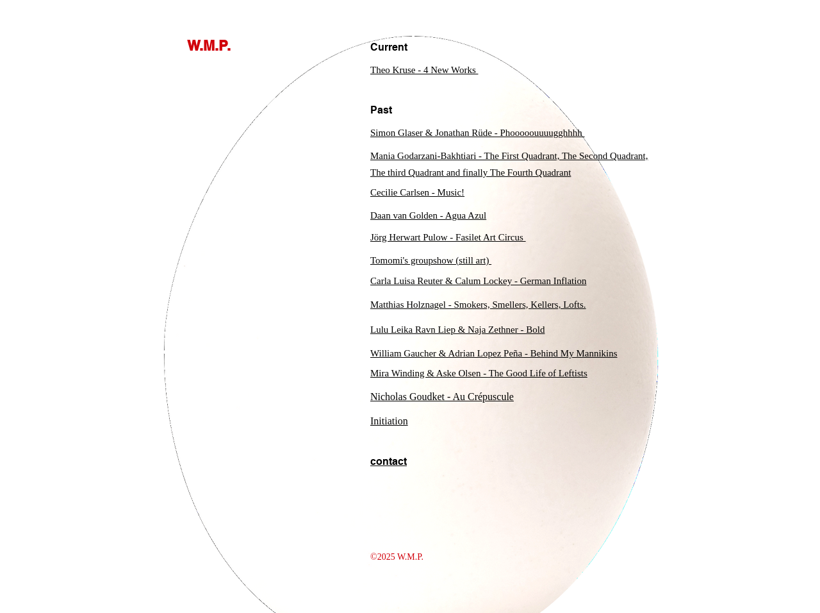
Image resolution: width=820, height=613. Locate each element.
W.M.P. (209, 45)
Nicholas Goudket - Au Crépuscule (442, 396)
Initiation (389, 421)
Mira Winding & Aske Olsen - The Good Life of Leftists (478, 373)
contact (388, 461)
